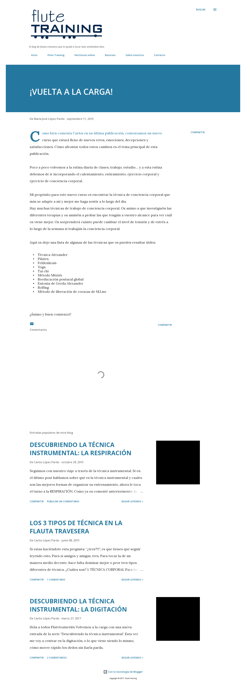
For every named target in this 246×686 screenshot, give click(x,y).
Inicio (32, 55)
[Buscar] (200, 10)
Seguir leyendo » (132, 501)
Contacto (157, 55)
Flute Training (53, 55)
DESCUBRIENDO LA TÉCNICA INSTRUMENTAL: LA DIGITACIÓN (78, 605)
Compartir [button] (198, 132)
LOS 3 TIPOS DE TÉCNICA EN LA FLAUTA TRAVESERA (76, 527)
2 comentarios (57, 657)
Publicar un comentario (63, 501)
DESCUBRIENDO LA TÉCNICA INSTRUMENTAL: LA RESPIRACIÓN (80, 448)
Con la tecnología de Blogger (123, 671)
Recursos (108, 55)
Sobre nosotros (133, 55)
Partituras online (82, 55)
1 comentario (56, 579)
